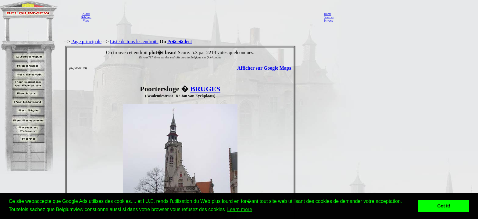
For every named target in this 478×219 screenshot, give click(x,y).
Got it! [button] (443, 205)
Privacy (328, 20)
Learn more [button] (239, 209)
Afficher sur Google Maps (264, 68)
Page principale (86, 41)
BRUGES (205, 89)
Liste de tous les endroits (134, 41)
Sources (329, 17)
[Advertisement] (206, 17)
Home (327, 14)
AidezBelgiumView (86, 17)
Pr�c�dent (179, 41)
